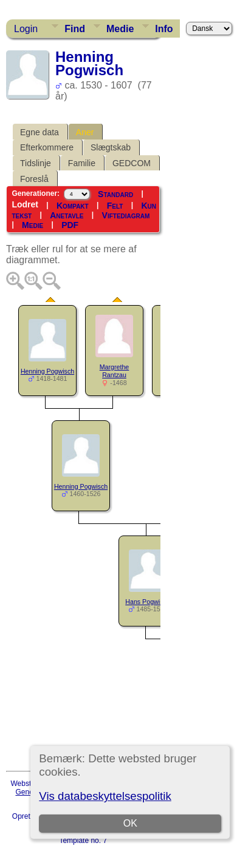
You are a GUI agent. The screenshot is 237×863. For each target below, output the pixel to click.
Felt (115, 205)
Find (74, 29)
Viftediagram (126, 215)
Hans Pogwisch (147, 601)
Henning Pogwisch (47, 371)
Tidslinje (35, 163)
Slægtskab (111, 147)
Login (26, 29)
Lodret (25, 204)
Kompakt (73, 205)
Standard (115, 194)
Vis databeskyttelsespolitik (105, 796)
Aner (85, 132)
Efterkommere (47, 147)
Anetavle (66, 215)
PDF (69, 225)
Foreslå (34, 179)
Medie (120, 29)
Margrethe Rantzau (114, 370)
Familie (81, 163)
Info (164, 29)
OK (130, 823)
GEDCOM (131, 163)
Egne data (39, 132)
